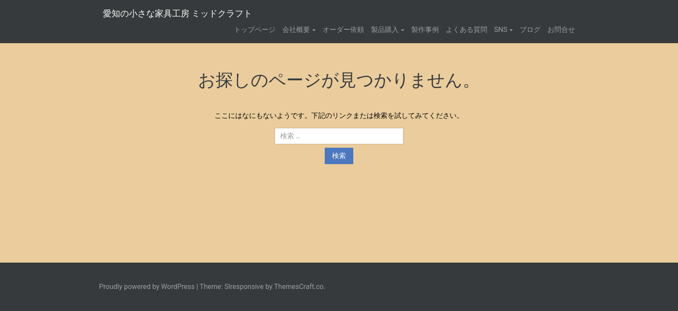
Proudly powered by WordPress (147, 286)
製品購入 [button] (385, 29)
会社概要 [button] (296, 29)
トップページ (254, 29)
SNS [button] (500, 29)
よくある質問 (466, 29)
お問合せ (561, 29)
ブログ (530, 29)
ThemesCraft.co (298, 286)
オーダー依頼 (343, 29)
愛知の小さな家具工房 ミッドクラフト (177, 13)
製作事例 (425, 29)
